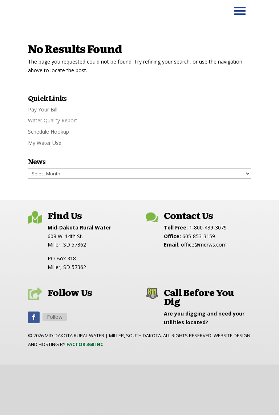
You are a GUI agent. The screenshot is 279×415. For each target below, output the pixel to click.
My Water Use (44, 142)
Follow (54, 316)
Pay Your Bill (42, 109)
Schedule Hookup (48, 131)
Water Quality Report (52, 120)
